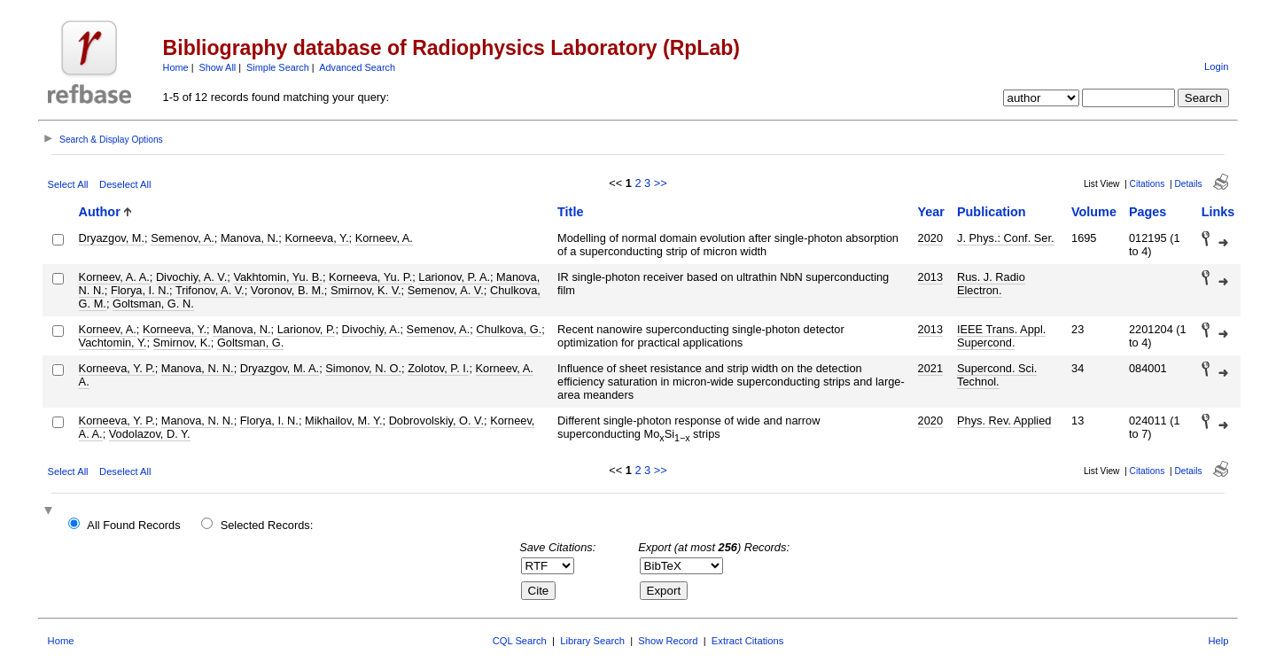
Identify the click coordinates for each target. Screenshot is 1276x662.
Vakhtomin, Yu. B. (278, 277)
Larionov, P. (306, 329)
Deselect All (125, 184)
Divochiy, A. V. (191, 277)
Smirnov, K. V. (366, 290)
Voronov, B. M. (287, 290)
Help (1218, 640)
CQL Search (520, 640)
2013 (930, 277)
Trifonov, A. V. (210, 290)
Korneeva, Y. (316, 238)
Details (1188, 184)
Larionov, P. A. (454, 277)
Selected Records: (267, 525)
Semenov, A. (182, 238)
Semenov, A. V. (446, 290)
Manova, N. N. (197, 368)
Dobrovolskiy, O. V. (436, 420)
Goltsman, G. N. (153, 303)
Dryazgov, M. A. (279, 368)
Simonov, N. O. (363, 368)
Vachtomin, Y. (113, 342)
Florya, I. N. (140, 290)
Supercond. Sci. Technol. (997, 375)
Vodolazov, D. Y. (150, 433)
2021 (930, 368)
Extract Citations (747, 640)
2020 (930, 238)
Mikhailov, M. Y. (343, 420)
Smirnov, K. (182, 342)
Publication (991, 212)
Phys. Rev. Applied (1004, 420)
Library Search (592, 640)
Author (100, 212)
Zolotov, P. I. (438, 368)
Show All (218, 67)
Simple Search (277, 67)
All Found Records (133, 525)
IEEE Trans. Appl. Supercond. (1001, 336)
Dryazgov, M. (111, 238)
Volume (1093, 212)
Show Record (667, 640)
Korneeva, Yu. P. (370, 277)
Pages (1147, 212)
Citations (1147, 184)
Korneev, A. (384, 238)
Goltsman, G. (250, 342)
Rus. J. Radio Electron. (991, 283)
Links (1218, 212)
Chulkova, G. (508, 329)
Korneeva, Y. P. (117, 368)
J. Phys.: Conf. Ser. (1005, 238)
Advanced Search (357, 67)
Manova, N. (249, 238)
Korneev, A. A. (114, 277)
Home (176, 67)
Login (1216, 66)
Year (931, 212)
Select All (68, 184)
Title (570, 212)
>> (660, 183)
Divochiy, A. (371, 329)
